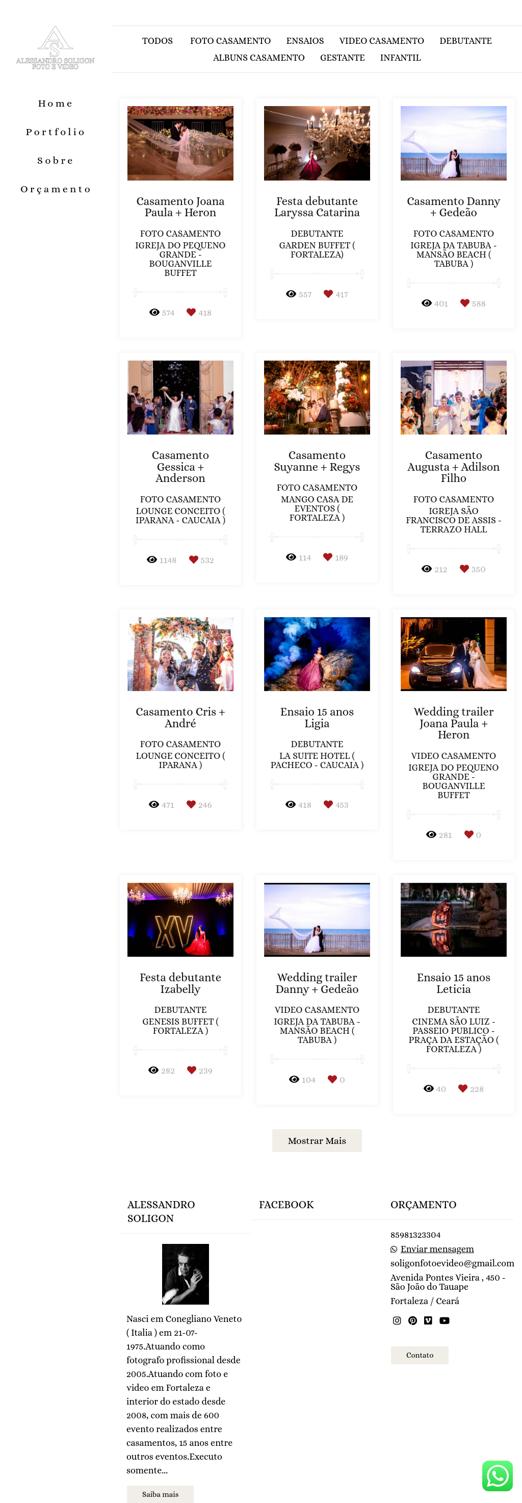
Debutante (465, 40)
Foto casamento (230, 40)
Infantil (400, 57)
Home (56, 103)
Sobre (56, 160)
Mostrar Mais (317, 1141)
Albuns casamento (259, 57)
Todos (157, 40)
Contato (419, 1325)
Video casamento (382, 40)
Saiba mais (160, 1464)
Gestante (342, 57)
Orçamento (56, 189)
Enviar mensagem (437, 1219)
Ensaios (305, 40)
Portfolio (56, 132)
